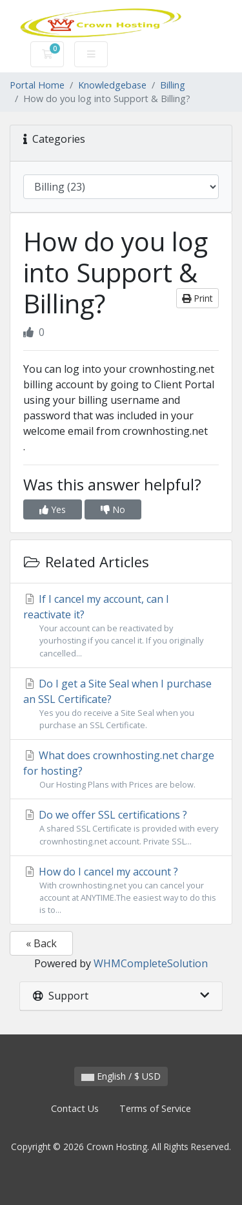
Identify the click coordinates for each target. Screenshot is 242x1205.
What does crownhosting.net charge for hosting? (121, 769)
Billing (172, 85)
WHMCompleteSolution (151, 963)
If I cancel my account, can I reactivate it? (121, 626)
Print (197, 298)
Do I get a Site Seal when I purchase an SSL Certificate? (121, 703)
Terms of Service (155, 1108)
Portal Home (37, 85)
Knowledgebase (112, 85)
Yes (52, 509)
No (113, 509)
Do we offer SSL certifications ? (121, 827)
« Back (41, 943)
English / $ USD (121, 1076)
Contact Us (75, 1108)
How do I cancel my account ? (121, 890)
